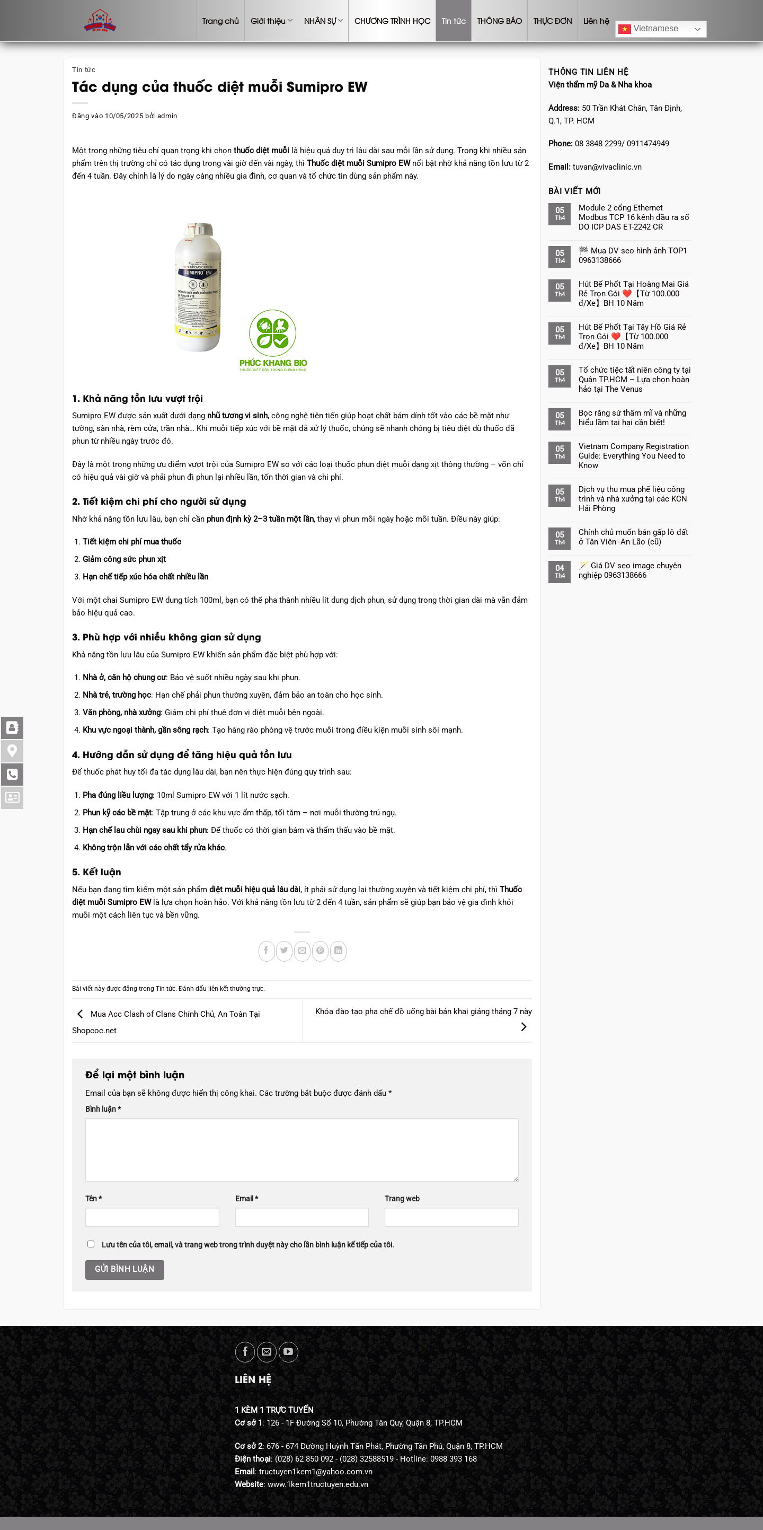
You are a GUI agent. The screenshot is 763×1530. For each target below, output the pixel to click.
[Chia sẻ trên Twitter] (284, 951)
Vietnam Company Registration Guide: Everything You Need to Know (634, 456)
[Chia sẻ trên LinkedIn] (338, 951)
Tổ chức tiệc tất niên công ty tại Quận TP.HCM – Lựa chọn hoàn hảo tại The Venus (635, 379)
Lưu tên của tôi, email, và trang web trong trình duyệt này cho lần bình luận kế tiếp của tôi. (248, 1245)
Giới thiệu (271, 20)
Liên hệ (596, 20)
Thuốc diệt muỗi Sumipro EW (358, 163)
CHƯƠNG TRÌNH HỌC (392, 20)
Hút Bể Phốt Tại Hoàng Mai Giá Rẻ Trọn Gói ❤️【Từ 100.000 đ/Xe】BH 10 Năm (634, 293)
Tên (93, 1198)
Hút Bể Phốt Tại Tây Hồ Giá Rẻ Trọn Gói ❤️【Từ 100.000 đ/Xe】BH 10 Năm (632, 336)
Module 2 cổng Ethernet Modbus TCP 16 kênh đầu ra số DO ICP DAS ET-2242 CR (634, 217)
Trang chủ (220, 20)
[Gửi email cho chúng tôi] (267, 1352)
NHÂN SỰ (323, 20)
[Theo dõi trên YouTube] (288, 1352)
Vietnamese (648, 29)
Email (246, 1198)
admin (167, 116)
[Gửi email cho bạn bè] (302, 951)
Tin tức (454, 20)
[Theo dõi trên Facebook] (245, 1352)
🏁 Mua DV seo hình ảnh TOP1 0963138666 (633, 255)
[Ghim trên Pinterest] (320, 951)
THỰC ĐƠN (553, 20)
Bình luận (103, 1109)
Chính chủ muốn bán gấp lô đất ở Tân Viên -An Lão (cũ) (633, 537)
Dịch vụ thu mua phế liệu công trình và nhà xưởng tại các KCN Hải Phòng (633, 499)
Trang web (402, 1198)
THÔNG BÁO (499, 20)
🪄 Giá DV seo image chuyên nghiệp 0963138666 (630, 570)
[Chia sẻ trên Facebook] (267, 951)
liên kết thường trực (235, 988)
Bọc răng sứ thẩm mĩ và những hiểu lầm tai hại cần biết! (632, 417)
